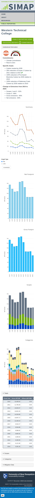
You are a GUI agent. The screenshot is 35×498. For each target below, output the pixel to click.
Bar (4, 161)
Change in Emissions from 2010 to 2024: (15, 88)
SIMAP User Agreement (26, 480)
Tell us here (16, 480)
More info (29, 493)
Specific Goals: (8, 66)
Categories (7, 459)
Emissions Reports (11, 42)
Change (6, 167)
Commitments (26, 42)
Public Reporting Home (22, 39)
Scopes (6, 453)
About (3, 17)
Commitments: (8, 58)
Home (3, 14)
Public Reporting (8, 24)
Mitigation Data (9, 465)
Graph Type (4, 159)
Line (4, 163)
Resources (5, 20)
